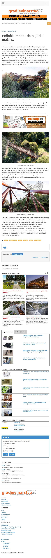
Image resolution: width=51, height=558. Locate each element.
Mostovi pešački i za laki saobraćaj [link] (11, 268)
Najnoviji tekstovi (7, 332)
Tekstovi (3, 512)
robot (20, 240)
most (6, 240)
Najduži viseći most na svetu (34, 317)
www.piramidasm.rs (19, 425)
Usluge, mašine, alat (6, 534)
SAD (31, 240)
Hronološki (35, 257)
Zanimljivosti (12, 31)
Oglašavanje (4, 501)
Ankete (3, 519)
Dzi (2, 477)
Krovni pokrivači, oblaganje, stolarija (11, 527)
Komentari (6, 462)
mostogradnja (12, 240)
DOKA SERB (17, 428)
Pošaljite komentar (17, 254)
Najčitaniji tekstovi (20, 332)
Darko (3, 480)
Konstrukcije (4, 525)
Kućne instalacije (6, 530)
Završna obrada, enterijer (8, 528)
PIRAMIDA (17, 422)
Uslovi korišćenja (6, 505)
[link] (25, 11)
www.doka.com (18, 430)
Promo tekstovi (5, 514)
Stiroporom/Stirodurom (10, 446)
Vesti (2, 510)
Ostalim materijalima (10, 448)
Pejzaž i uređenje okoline (8, 532)
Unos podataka (5, 503)
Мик (3, 473)
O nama (3, 498)
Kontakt (3, 499)
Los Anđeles (38, 240)
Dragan (3, 465)
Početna (4, 31)
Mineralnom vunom (10, 443)
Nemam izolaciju (9, 451)
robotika (26, 240)
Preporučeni (45, 257)
